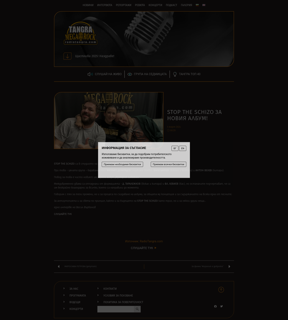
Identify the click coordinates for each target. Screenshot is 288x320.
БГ (175, 148)
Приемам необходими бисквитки (122, 164)
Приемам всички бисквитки (168, 164)
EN (182, 148)
